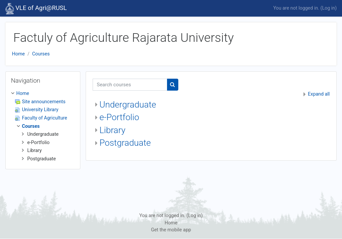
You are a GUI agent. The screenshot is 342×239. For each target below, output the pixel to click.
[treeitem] (43, 126)
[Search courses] (130, 85)
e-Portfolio (119, 117)
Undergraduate (128, 105)
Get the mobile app (171, 230)
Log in (328, 8)
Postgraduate (125, 143)
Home (18, 54)
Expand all (319, 94)
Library (113, 130)
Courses (41, 54)
